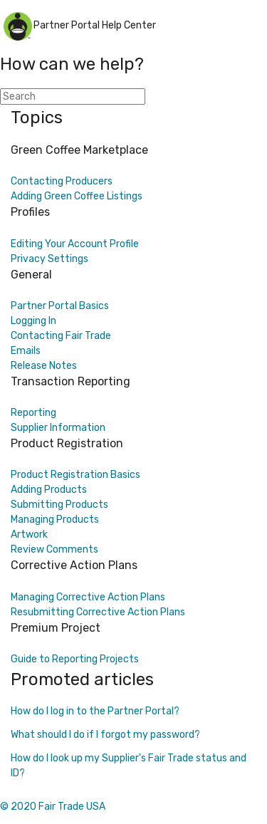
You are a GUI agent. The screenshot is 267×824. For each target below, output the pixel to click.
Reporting (33, 413)
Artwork (29, 534)
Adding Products (49, 490)
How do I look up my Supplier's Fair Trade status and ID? (128, 765)
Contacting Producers (61, 181)
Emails (26, 351)
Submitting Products (59, 505)
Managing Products (55, 519)
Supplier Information (58, 428)
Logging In (33, 321)
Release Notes (44, 366)
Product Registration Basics (75, 475)
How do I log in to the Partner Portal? (95, 711)
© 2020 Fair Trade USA (52, 806)
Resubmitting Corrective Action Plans (98, 612)
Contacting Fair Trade (61, 336)
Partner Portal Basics (60, 306)
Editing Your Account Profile (75, 244)
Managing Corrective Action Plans (88, 597)
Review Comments (54, 549)
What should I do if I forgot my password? (105, 735)
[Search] (72, 96)
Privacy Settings (49, 259)
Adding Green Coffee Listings (76, 196)
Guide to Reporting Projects (75, 659)
